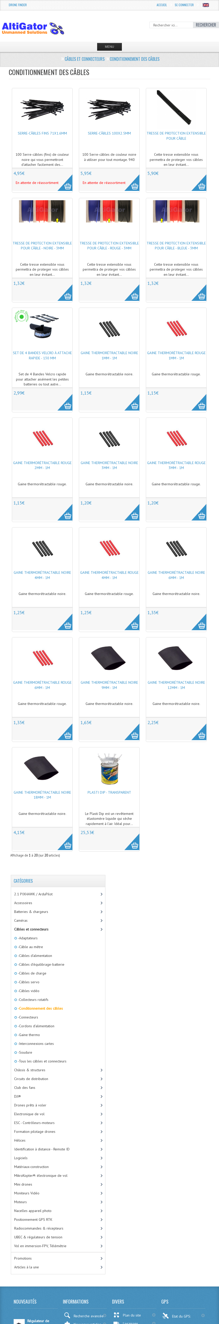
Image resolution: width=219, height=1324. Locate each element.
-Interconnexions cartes (35, 1043)
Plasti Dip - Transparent (109, 792)
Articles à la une (26, 1267)
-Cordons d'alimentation (35, 1026)
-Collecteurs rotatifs (32, 999)
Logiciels (21, 1158)
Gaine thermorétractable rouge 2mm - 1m (42, 465)
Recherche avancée (84, 1315)
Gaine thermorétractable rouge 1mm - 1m (176, 355)
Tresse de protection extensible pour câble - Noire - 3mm (42, 246)
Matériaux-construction (31, 1166)
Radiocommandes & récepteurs (38, 1228)
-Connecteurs (27, 1017)
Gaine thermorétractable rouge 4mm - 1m (109, 575)
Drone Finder (18, 5)
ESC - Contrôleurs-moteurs (34, 1122)
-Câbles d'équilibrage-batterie (40, 964)
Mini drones (23, 1184)
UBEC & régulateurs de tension (38, 1237)
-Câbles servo (28, 982)
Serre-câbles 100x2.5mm (109, 133)
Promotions (23, 1258)
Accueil (162, 5)
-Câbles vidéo (28, 990)
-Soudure (24, 1052)
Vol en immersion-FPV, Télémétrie (40, 1246)
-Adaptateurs (27, 938)
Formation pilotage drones (34, 1131)
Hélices (20, 1140)
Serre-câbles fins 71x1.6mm (42, 133)
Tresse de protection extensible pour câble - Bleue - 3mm (176, 246)
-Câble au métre (30, 946)
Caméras (21, 920)
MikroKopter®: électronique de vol (41, 1175)
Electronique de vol (29, 1114)
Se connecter (184, 5)
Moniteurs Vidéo (26, 1193)
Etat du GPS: (177, 1315)
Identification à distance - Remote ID (42, 1149)
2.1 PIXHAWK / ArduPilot (33, 894)
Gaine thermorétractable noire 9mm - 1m (109, 685)
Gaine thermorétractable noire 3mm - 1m (109, 465)
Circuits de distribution (31, 1078)
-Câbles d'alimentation (34, 955)
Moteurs (20, 1202)
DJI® (17, 1096)
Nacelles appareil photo (33, 1210)
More (62, 180)
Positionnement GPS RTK (33, 1219)
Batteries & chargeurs (31, 911)
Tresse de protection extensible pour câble (176, 136)
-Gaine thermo (28, 1034)
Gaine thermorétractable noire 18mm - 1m (42, 795)
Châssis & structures (29, 1070)
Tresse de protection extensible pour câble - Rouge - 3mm (109, 246)
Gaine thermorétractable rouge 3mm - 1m (176, 465)
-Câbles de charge (31, 973)
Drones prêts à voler (30, 1105)
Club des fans (24, 1087)
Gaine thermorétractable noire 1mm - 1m (109, 355)
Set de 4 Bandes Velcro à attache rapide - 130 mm (42, 355)
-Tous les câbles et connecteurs (41, 1061)
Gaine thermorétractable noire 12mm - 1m (176, 685)
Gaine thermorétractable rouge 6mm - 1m (42, 685)
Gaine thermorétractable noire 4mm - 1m (42, 575)
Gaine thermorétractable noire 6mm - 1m (176, 575)
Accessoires (23, 903)
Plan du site (127, 1315)
